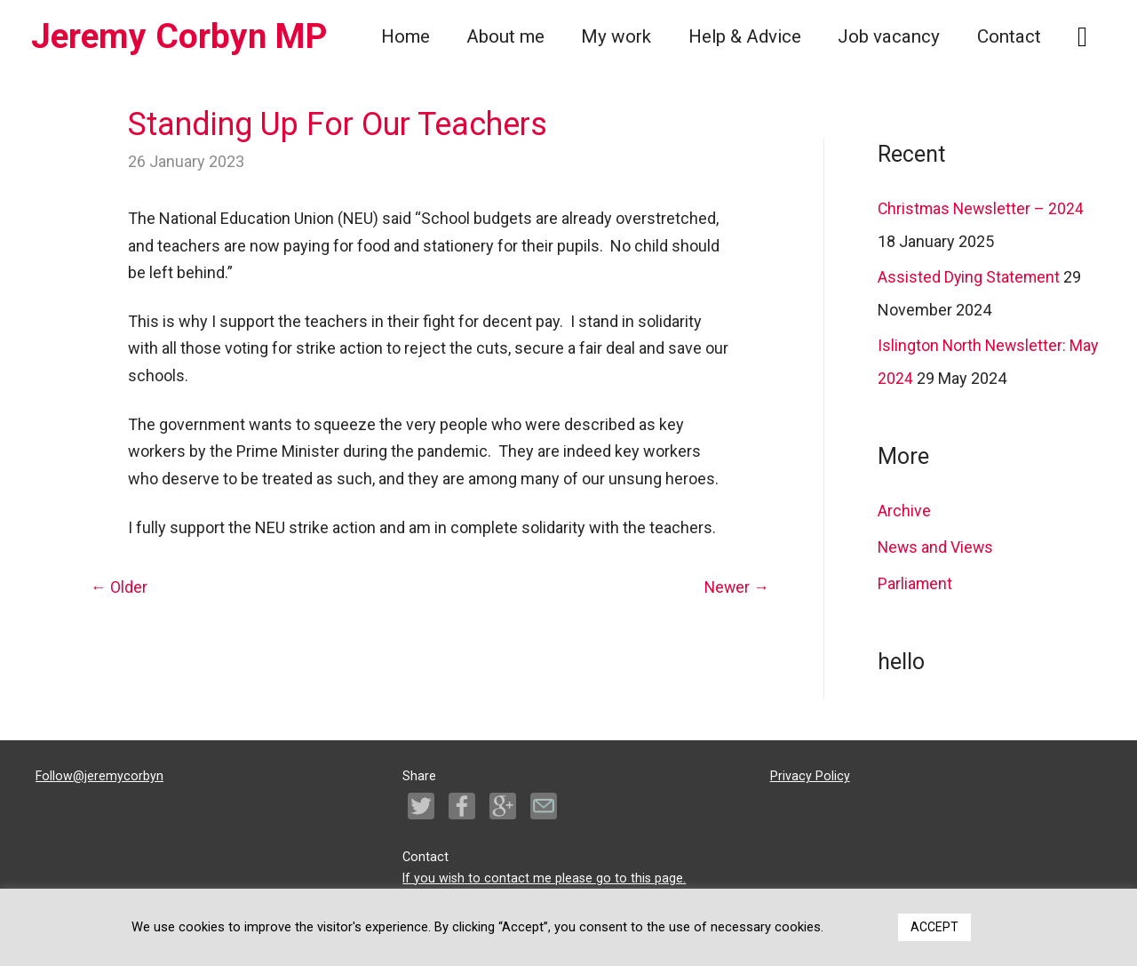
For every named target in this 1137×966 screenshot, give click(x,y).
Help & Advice (744, 36)
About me (505, 36)
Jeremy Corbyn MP (183, 36)
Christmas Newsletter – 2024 (982, 208)
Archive (904, 508)
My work (616, 36)
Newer (736, 588)
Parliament (915, 580)
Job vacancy (889, 36)
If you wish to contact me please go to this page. (544, 874)
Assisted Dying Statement (969, 276)
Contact (1009, 36)
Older (119, 588)
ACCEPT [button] (934, 927)
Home (405, 36)
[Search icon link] (1082, 37)
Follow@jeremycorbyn (99, 773)
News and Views (937, 545)
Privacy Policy (810, 773)
